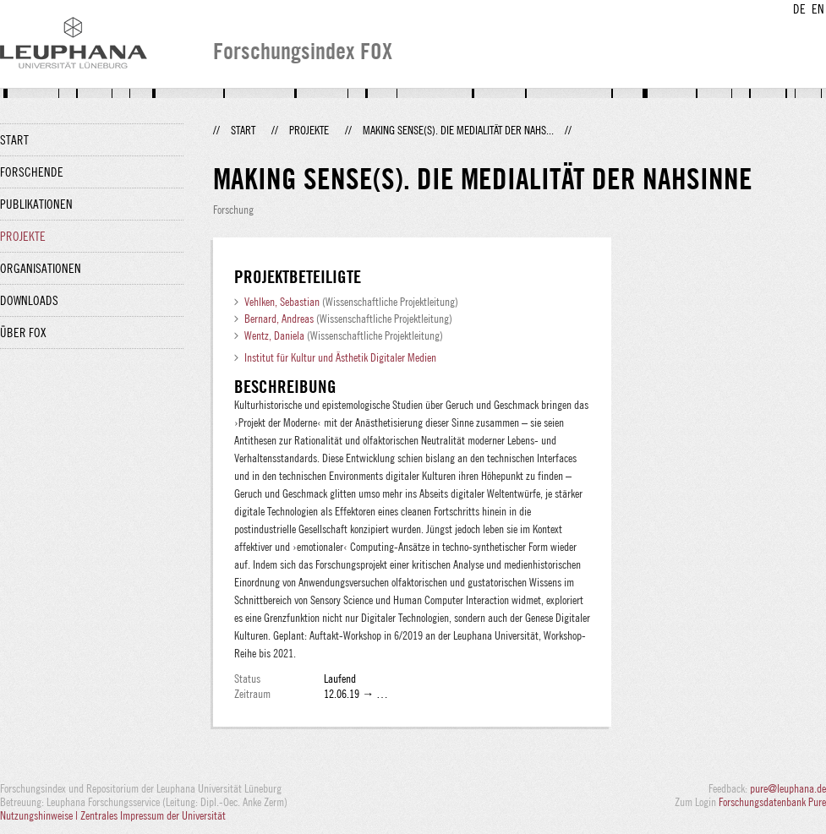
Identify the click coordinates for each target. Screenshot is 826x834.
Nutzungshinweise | (40, 815)
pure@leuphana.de (788, 788)
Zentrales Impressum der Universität (153, 815)
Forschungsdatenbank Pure (772, 802)
